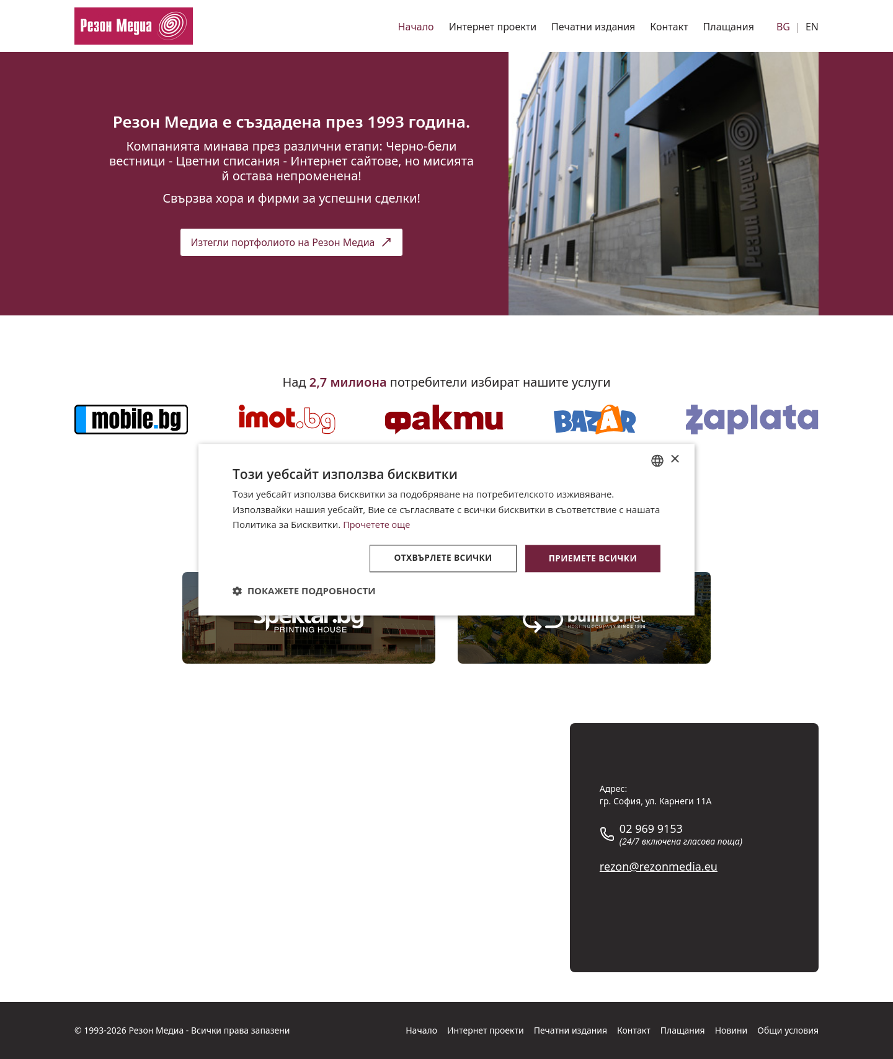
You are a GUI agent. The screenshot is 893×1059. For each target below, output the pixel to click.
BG (783, 26)
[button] (304, 591)
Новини (731, 1030)
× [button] (674, 459)
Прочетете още (377, 524)
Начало (416, 26)
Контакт (669, 26)
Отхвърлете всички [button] (439, 558)
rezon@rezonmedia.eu (659, 866)
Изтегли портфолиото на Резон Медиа (291, 242)
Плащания (728, 26)
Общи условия (788, 1030)
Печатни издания (593, 26)
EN (812, 26)
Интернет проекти (492, 26)
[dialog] (446, 529)
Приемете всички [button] (591, 558)
